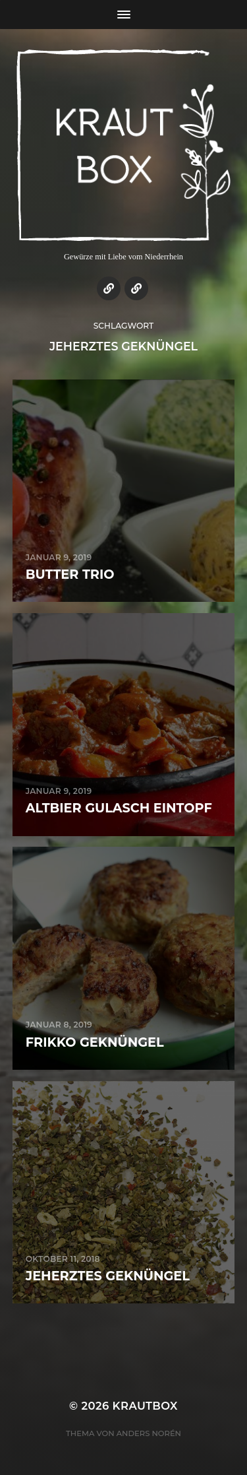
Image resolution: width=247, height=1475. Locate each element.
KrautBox (145, 1405)
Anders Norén (149, 1433)
